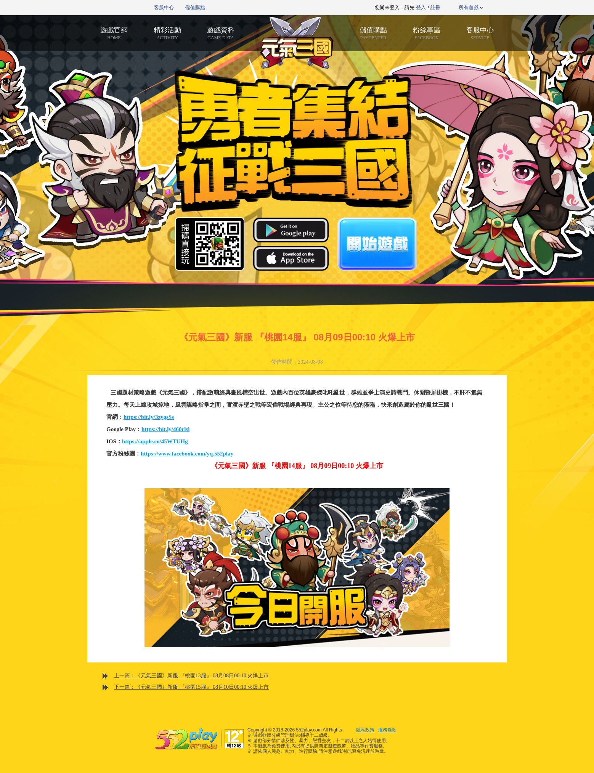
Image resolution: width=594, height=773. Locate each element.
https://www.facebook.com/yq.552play (187, 454)
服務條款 (387, 730)
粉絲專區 (426, 33)
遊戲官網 (114, 33)
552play (123, 7)
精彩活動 (167, 33)
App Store (291, 258)
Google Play (291, 229)
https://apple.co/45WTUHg (155, 441)
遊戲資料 (220, 33)
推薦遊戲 (278, 7)
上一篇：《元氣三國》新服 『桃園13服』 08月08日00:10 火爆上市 (191, 675)
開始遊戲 (377, 244)
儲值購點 (195, 7)
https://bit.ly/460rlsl (165, 429)
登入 (421, 7)
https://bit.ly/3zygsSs (149, 417)
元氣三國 (297, 43)
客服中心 (164, 7)
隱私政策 (365, 730)
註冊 (435, 7)
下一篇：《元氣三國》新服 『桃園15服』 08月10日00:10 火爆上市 (191, 687)
